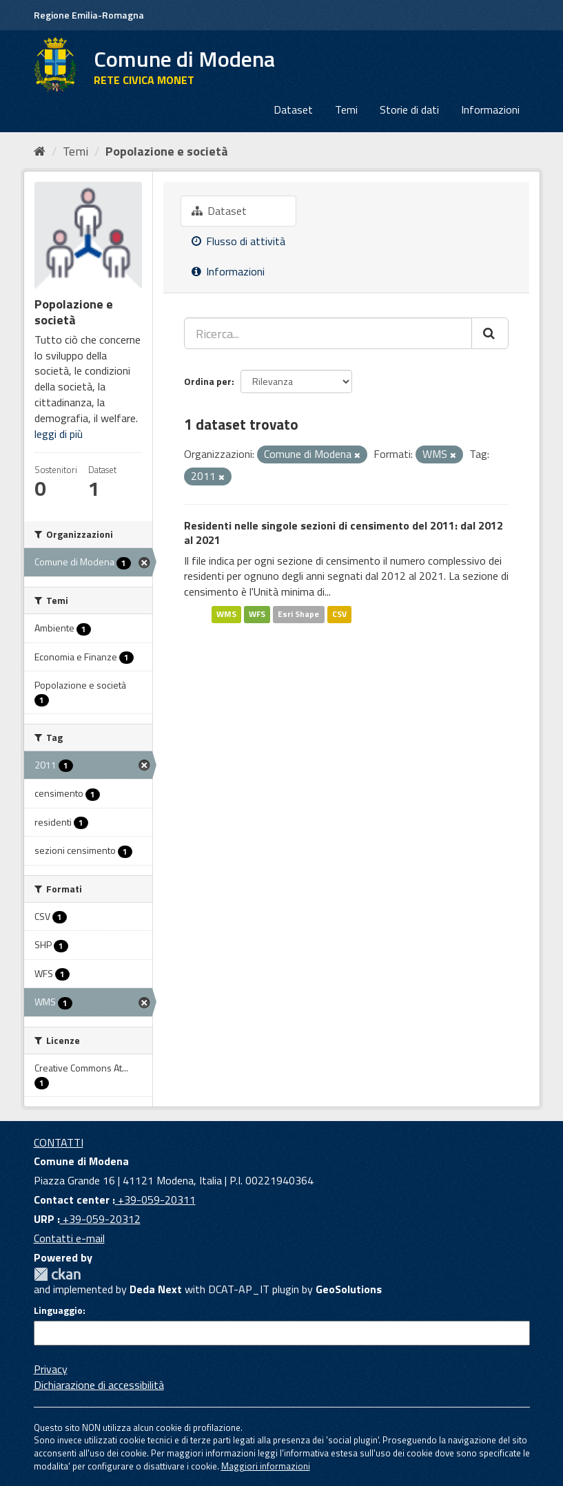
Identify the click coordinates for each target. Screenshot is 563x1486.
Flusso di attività (238, 241)
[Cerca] (490, 333)
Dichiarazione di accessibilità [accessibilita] (99, 1385)
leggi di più (58, 434)
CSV (339, 613)
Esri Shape (298, 613)
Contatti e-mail (69, 1238)
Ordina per (208, 381)
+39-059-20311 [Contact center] (155, 1199)
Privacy (51, 1369)
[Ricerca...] (328, 333)
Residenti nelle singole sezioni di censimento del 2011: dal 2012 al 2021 (343, 532)
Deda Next (156, 1289)
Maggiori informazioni (265, 1466)
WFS (257, 613)
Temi (346, 109)
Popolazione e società (166, 151)
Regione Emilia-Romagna (89, 15)
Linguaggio (58, 1310)
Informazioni (490, 109)
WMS (226, 613)
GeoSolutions (349, 1289)
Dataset (293, 109)
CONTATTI (58, 1142)
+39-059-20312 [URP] (100, 1219)
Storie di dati (409, 109)
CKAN (57, 1274)
